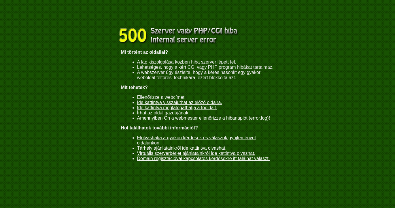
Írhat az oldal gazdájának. (163, 112)
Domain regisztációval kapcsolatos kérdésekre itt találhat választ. (203, 158)
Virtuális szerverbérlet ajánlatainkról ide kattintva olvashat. (196, 153)
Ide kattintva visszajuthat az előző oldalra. (179, 102)
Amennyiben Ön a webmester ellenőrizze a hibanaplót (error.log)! (203, 118)
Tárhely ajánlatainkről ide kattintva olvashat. (181, 148)
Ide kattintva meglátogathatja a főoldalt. (177, 107)
